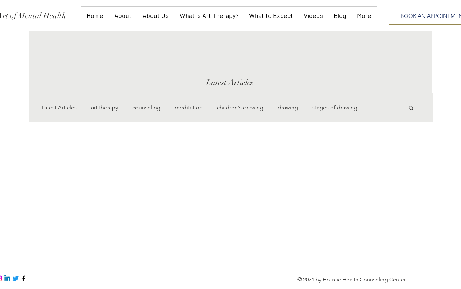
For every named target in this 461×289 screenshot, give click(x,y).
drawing (288, 107)
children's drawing (240, 107)
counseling (146, 107)
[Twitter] (15, 278)
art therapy (104, 107)
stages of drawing (334, 107)
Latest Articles (59, 107)
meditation (189, 107)
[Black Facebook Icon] (24, 278)
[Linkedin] (7, 278)
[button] (411, 108)
